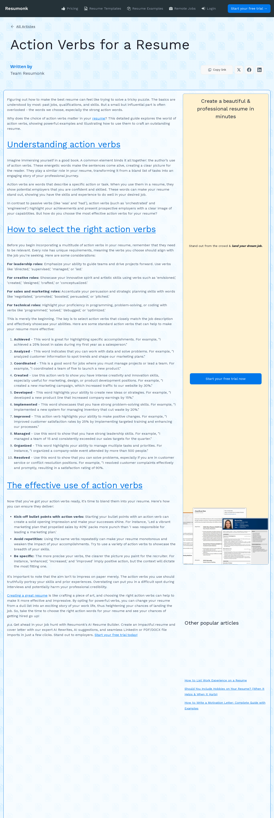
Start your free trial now (226, 379)
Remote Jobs (185, 8)
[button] (217, 70)
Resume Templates (105, 8)
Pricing (72, 8)
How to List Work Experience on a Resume (216, 680)
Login (211, 8)
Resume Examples (147, 8)
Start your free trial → (249, 8)
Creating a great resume (27, 595)
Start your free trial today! (116, 635)
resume (98, 118)
